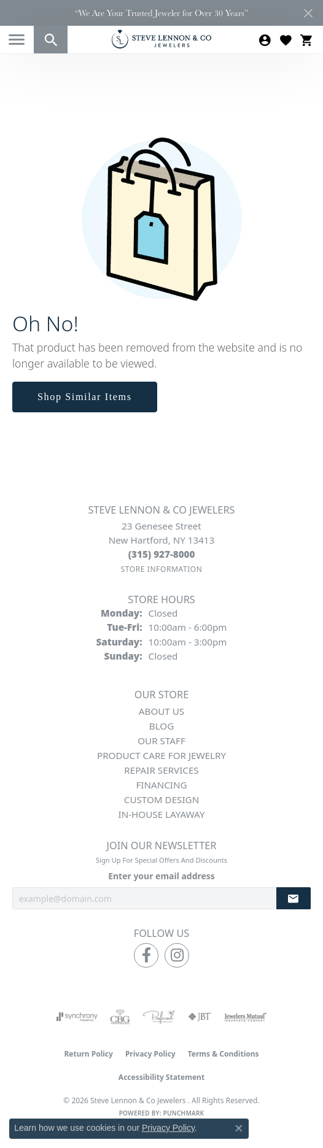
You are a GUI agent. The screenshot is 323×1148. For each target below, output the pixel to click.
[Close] (308, 13)
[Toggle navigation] (16, 39)
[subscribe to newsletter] (293, 898)
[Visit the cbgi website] (120, 1016)
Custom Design (161, 799)
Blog (161, 726)
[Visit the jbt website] (199, 1016)
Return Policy (88, 1054)
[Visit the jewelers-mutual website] (245, 1016)
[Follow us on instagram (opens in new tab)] (177, 955)
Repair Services (161, 770)
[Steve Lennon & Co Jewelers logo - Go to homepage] (161, 39)
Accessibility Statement (161, 1077)
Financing (161, 785)
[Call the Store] (161, 554)
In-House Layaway (162, 814)
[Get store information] (161, 569)
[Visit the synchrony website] (76, 1016)
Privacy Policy (150, 1054)
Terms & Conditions (223, 1054)
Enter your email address (161, 876)
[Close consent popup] (239, 1128)
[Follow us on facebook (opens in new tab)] (146, 955)
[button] (50, 39)
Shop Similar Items (84, 396)
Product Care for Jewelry (161, 755)
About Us (161, 711)
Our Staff (161, 740)
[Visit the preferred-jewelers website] (159, 1016)
